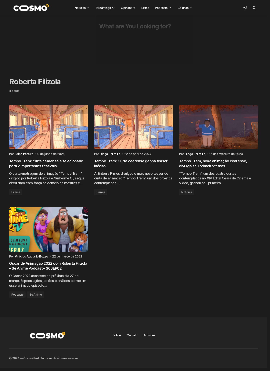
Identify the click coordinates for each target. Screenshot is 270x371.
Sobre (117, 337)
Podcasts (17, 296)
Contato (132, 337)
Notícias (186, 193)
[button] (245, 7)
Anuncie (149, 337)
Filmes (15, 193)
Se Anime (35, 296)
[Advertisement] (113, 41)
